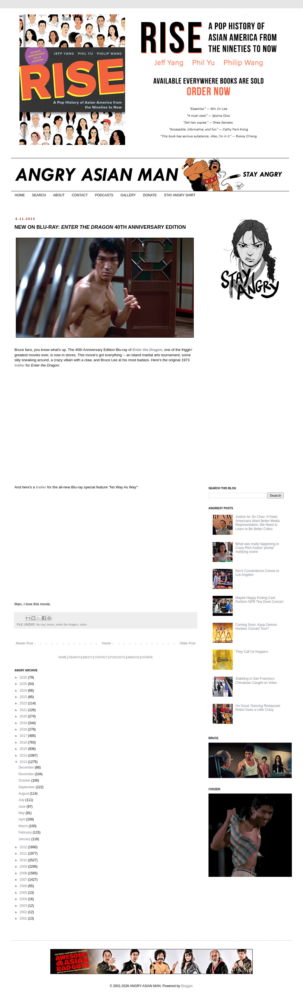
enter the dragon (67, 624)
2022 (24, 703)
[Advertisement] (250, 393)
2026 (24, 677)
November (26, 774)
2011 (24, 853)
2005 (24, 893)
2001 (24, 918)
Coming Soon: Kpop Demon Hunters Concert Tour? (256, 627)
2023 (24, 697)
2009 (24, 867)
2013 (24, 762)
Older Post (187, 643)
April (22, 819)
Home (106, 643)
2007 (24, 880)
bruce (50, 624)
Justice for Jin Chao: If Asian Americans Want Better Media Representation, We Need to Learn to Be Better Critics (257, 523)
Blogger (186, 986)
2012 (24, 847)
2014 (24, 755)
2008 (24, 873)
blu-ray (40, 624)
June (22, 807)
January (24, 839)
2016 (24, 742)
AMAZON (133, 657)
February (25, 832)
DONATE (150, 195)
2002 (24, 912)
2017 (24, 736)
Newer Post (24, 643)
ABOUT (58, 195)
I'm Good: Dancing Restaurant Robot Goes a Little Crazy (257, 708)
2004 (24, 899)
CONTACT (80, 195)
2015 (24, 749)
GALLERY (128, 195)
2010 (24, 860)
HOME (20, 195)
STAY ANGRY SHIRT (179, 195)
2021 (24, 710)
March (23, 826)
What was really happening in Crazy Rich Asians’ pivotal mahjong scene (257, 548)
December (26, 767)
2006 (24, 886)
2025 (24, 684)
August (24, 793)
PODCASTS (104, 195)
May (22, 813)
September (27, 787)
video (83, 624)
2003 (24, 906)
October (24, 780)
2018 (24, 729)
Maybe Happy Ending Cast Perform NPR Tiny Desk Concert (259, 600)
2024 (24, 690)
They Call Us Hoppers (251, 652)
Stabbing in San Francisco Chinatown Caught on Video (256, 680)
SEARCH (39, 195)
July (21, 800)
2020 (24, 716)
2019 (24, 723)
